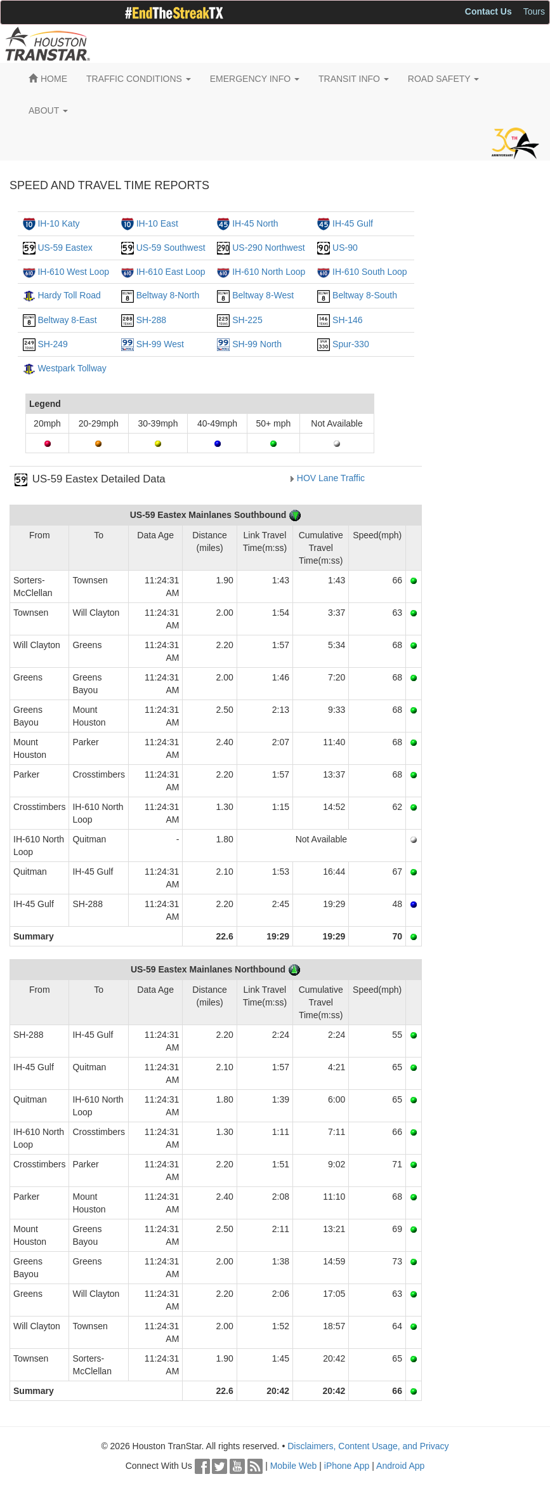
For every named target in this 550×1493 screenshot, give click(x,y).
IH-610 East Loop (171, 272)
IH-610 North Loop (268, 272)
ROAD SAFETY (443, 79)
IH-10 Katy (58, 223)
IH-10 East (157, 223)
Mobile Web (293, 1466)
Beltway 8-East (66, 320)
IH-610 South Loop (369, 272)
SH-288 (151, 320)
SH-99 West (160, 344)
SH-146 (347, 320)
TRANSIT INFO (353, 79)
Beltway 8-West (263, 295)
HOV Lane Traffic (331, 478)
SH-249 (52, 344)
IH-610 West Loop (73, 272)
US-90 (345, 247)
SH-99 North (257, 344)
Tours (534, 11)
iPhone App (347, 1466)
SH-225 (247, 320)
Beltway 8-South (364, 295)
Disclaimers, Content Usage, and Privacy (368, 1446)
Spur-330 (350, 344)
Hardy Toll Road (68, 295)
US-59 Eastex (64, 247)
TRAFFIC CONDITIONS (138, 79)
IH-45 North (255, 223)
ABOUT (48, 110)
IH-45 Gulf (352, 223)
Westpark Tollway (71, 368)
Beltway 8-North (168, 295)
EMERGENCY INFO (254, 79)
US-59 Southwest (171, 247)
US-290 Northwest (268, 247)
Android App (400, 1466)
